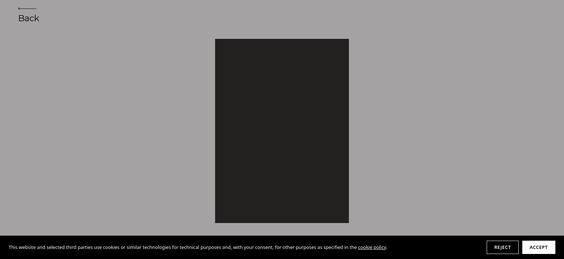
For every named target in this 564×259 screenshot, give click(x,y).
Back (28, 15)
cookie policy (372, 247)
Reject (502, 247)
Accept (539, 247)
